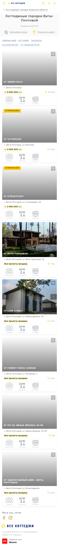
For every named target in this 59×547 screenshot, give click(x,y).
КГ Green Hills (13, 82)
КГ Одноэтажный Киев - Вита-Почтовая (24, 481)
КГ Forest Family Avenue (20, 368)
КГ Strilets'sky (14, 196)
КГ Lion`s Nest (13, 311)
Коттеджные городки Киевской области (27, 10)
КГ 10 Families (12, 139)
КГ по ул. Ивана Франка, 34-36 (23, 425)
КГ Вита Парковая (16, 254)
